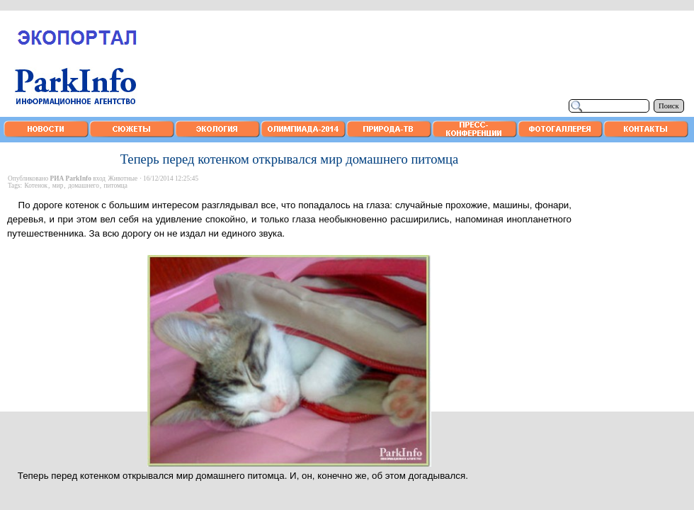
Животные (122, 178)
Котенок (35, 185)
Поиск (669, 106)
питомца (115, 185)
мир (58, 185)
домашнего (83, 185)
